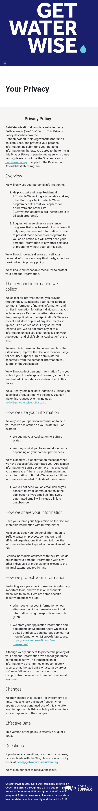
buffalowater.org (16, 162)
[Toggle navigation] (5, 64)
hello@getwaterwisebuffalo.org (25, 402)
